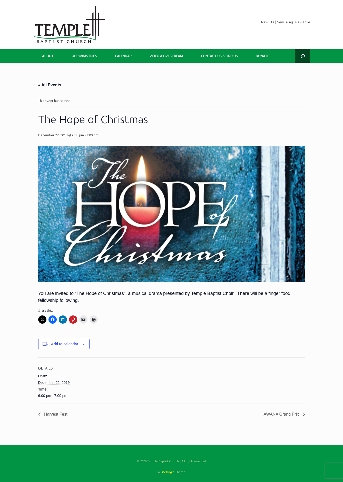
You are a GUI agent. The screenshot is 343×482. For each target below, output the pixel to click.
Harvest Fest (55, 414)
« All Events (49, 85)
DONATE (262, 56)
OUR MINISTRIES (84, 56)
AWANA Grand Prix (282, 414)
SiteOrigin (167, 472)
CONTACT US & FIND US (219, 56)
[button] (302, 56)
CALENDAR (123, 56)
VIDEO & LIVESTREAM (166, 56)
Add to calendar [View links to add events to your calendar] (64, 344)
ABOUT (48, 56)
